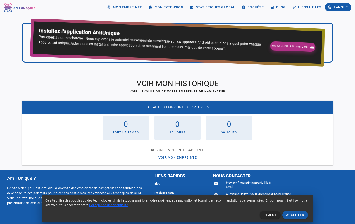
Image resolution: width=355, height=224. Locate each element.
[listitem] (177, 183)
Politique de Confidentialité (108, 205)
